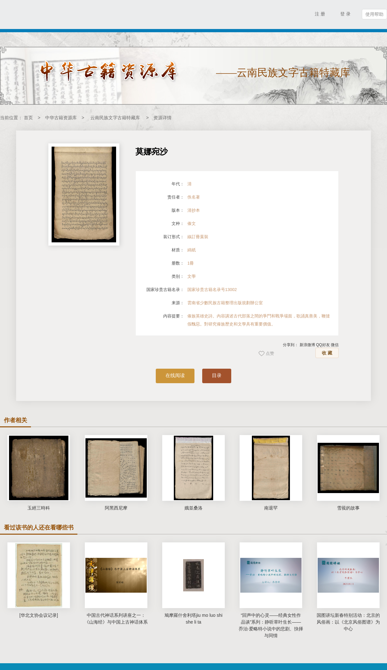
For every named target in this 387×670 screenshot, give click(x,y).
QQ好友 (323, 345)
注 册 (320, 13)
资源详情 (163, 117)
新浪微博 (307, 345)
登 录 (345, 13)
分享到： (290, 345)
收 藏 (327, 352)
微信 (335, 345)
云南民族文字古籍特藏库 (115, 117)
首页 (28, 117)
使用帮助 (374, 14)
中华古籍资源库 (61, 117)
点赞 (270, 353)
